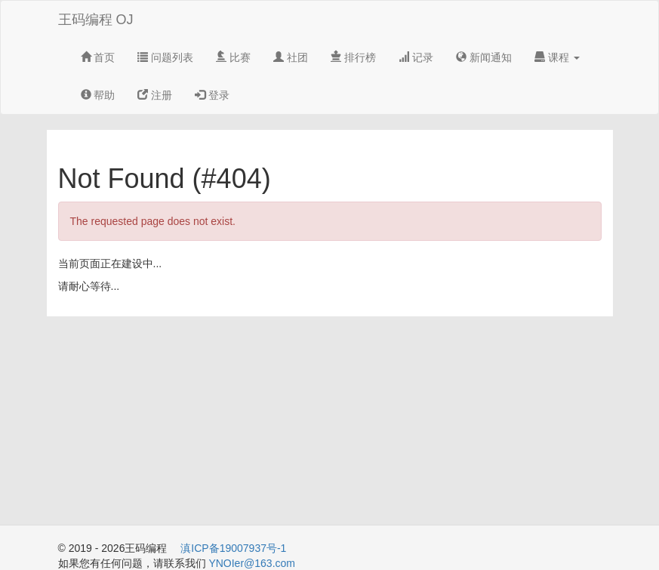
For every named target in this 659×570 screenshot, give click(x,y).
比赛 (233, 57)
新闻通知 (484, 57)
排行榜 (353, 57)
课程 (557, 57)
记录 (416, 57)
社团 (290, 57)
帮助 (98, 95)
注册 (154, 95)
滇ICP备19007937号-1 (233, 548)
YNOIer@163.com (251, 563)
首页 (98, 57)
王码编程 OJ (96, 19)
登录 (212, 95)
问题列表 (165, 57)
